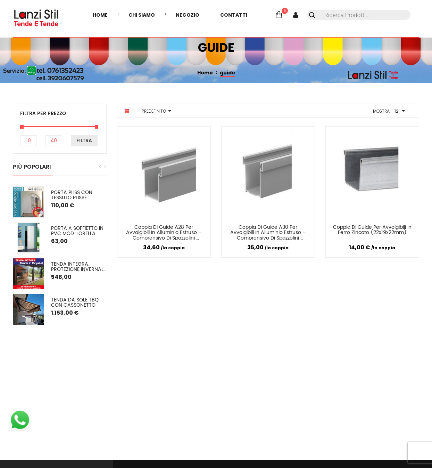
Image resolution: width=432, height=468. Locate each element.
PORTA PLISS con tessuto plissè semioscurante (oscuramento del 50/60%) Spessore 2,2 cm (78, 195)
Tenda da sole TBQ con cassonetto (75, 302)
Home (205, 72)
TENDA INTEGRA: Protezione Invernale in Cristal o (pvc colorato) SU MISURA (79, 266)
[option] (60, 255)
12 (396, 111)
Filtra (84, 141)
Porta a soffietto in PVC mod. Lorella (78, 231)
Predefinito (154, 111)
